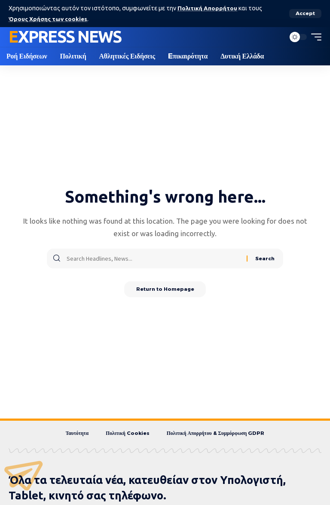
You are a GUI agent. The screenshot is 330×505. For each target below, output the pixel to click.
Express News (65, 37)
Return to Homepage (165, 289)
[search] (276, 37)
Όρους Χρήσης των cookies (50, 18)
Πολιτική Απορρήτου (208, 8)
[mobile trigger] (314, 37)
